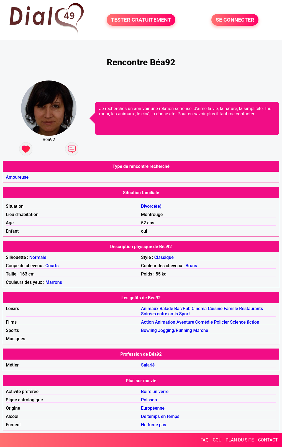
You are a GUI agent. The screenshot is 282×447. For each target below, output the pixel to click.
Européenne (153, 408)
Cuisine (215, 308)
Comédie (204, 322)
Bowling (149, 330)
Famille (231, 308)
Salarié (148, 365)
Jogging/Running (175, 330)
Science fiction (244, 322)
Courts (52, 265)
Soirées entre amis (159, 313)
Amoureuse (17, 177)
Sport (184, 313)
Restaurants (251, 308)
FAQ (205, 440)
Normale (37, 257)
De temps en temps (160, 416)
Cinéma (199, 308)
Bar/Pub (182, 308)
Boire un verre (154, 391)
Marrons (53, 282)
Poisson (149, 399)
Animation (165, 322)
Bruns (191, 265)
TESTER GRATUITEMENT (141, 20)
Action (147, 322)
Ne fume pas (153, 424)
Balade (166, 308)
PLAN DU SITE (240, 440)
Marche (200, 330)
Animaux (149, 308)
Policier (221, 322)
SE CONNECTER (235, 20)
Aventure (185, 322)
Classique (164, 257)
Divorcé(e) (151, 206)
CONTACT (268, 440)
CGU (217, 440)
